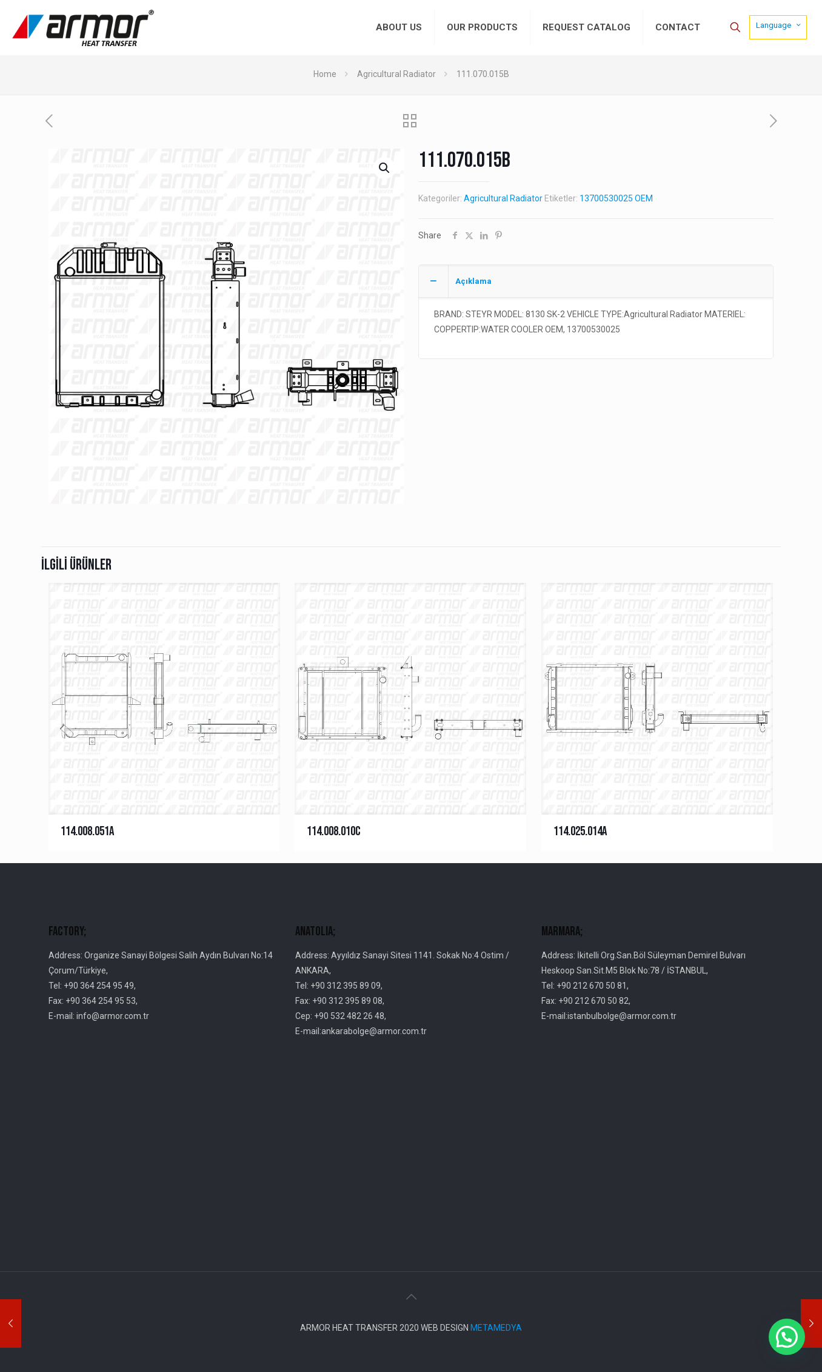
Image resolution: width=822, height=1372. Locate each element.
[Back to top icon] (411, 1297)
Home (324, 74)
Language (779, 25)
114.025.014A (580, 831)
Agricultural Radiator (396, 74)
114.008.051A (87, 831)
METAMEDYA (496, 1328)
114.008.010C (334, 831)
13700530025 (606, 198)
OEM (644, 198)
